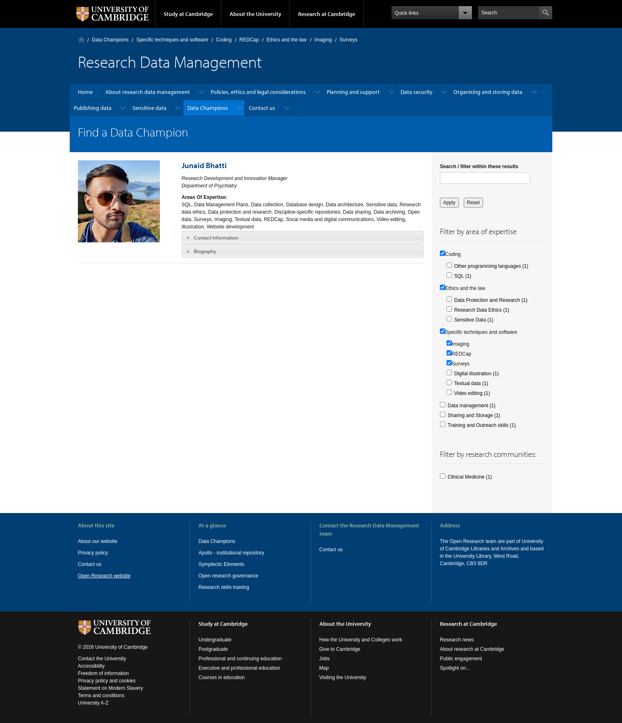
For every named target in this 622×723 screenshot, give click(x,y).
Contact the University (102, 658)
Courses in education (221, 677)
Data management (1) (472, 405)
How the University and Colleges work (360, 640)
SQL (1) (463, 276)
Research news (457, 640)
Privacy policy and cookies (107, 681)
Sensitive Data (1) (473, 320)
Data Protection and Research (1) (491, 300)
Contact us (262, 108)
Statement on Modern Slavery (110, 688)
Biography (205, 251)
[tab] (303, 237)
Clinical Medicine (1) (470, 477)
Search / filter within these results (479, 166)
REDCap (249, 40)
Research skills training (223, 587)
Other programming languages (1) (491, 266)
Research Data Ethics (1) (481, 310)
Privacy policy (93, 553)
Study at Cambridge (188, 14)
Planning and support (353, 92)
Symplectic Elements (221, 564)
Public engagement (461, 658)
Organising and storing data (487, 92)
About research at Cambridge (472, 649)
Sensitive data (149, 108)
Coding (224, 40)
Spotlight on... (455, 668)
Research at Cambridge (326, 14)
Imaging (323, 40)
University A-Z (93, 703)
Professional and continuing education (240, 658)
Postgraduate (213, 649)
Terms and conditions (101, 695)
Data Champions (110, 40)
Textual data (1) (471, 383)
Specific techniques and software (172, 40)
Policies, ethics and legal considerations (258, 92)
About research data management (147, 92)
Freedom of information (103, 673)
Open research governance (228, 576)
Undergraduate (214, 640)
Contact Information (216, 237)
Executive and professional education (239, 668)
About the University (255, 14)
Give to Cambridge (339, 649)
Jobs (324, 658)
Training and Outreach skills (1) (482, 425)
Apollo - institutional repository (231, 553)
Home (81, 39)
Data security (417, 92)
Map (324, 668)
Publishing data (93, 108)
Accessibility (91, 666)
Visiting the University (343, 677)
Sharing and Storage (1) (474, 415)
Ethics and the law (286, 40)
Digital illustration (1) (476, 373)
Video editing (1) (472, 393)
